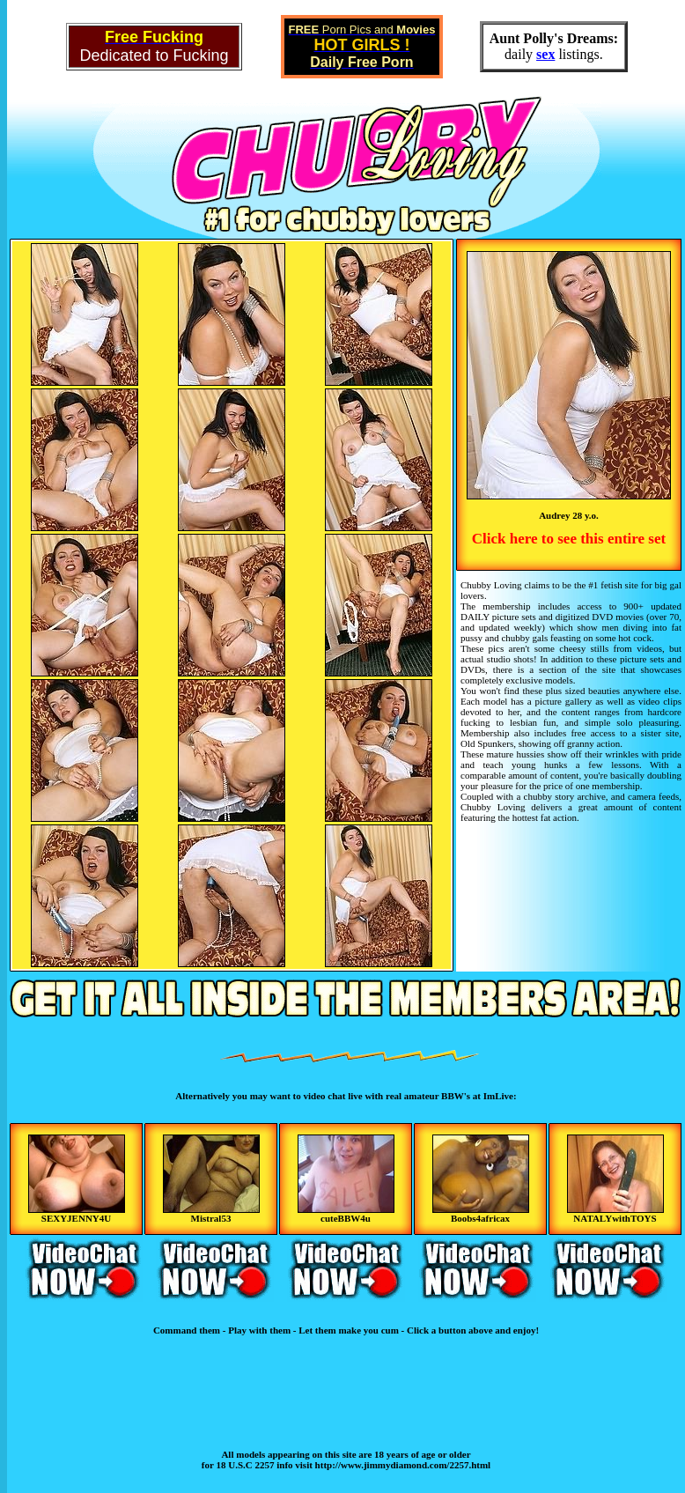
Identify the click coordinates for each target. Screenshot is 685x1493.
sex (545, 54)
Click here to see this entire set (569, 538)
